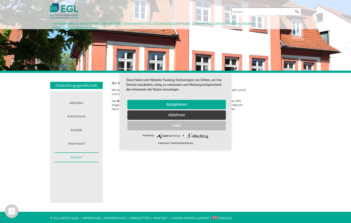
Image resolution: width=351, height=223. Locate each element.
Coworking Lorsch (208, 24)
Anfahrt (76, 157)
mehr (176, 125)
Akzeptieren (176, 104)
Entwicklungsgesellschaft (74, 28)
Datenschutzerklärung (182, 143)
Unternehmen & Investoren (75, 24)
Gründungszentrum (171, 24)
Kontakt (76, 130)
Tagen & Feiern (239, 24)
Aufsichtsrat (76, 116)
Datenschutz (115, 218)
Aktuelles (76, 103)
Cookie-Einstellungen (190, 218)
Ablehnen (176, 115)
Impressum (76, 143)
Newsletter (140, 218)
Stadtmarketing (137, 24)
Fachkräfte (111, 24)
